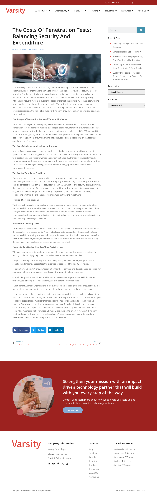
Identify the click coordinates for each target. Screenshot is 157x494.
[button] (21, 330)
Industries (111, 11)
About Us (143, 11)
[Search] (141, 30)
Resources (127, 11)
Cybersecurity (62, 11)
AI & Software (42, 11)
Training (95, 11)
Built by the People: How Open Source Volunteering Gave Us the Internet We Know (128, 76)
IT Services (80, 11)
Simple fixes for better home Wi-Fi (128, 51)
